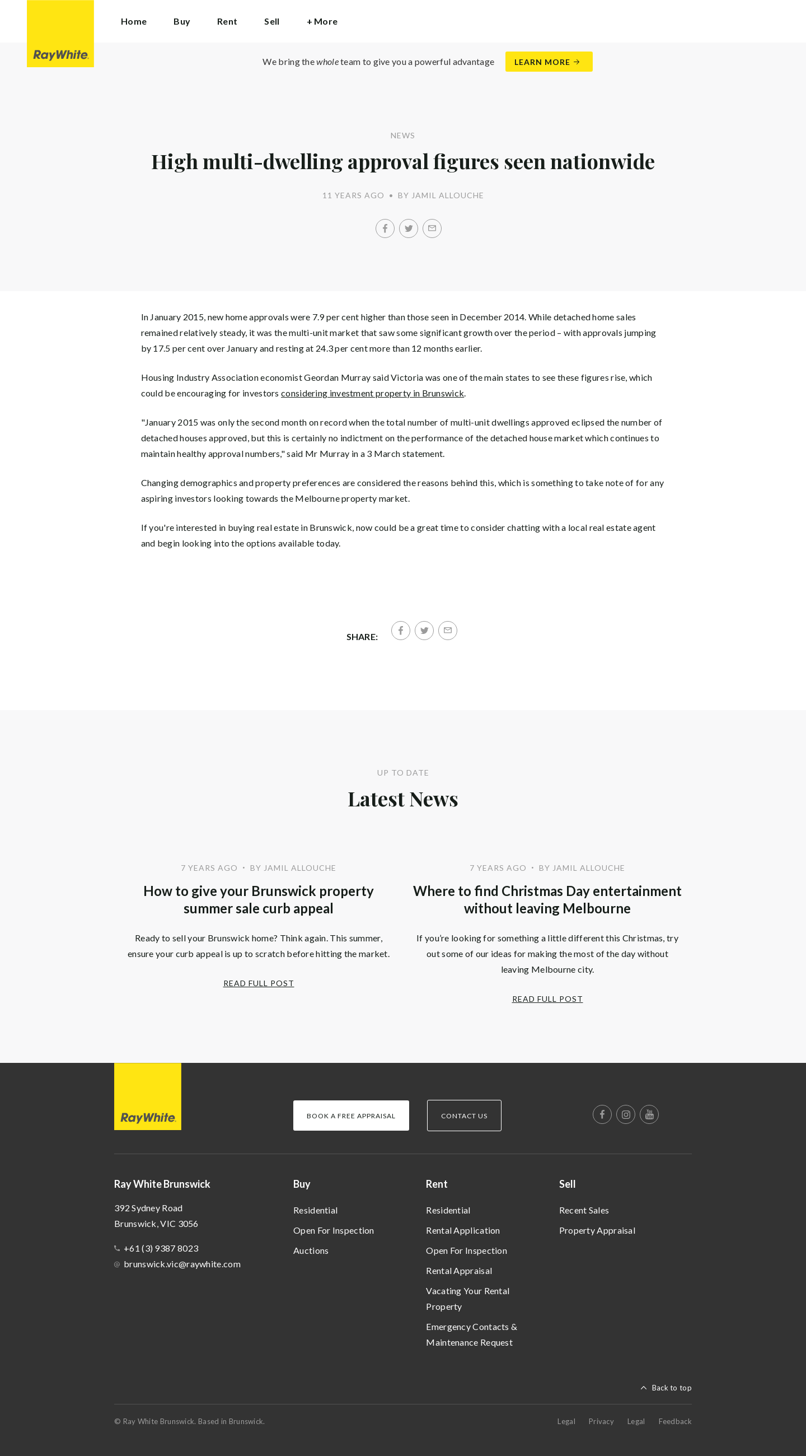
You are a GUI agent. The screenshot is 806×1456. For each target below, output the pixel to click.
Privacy (601, 1421)
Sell (567, 1184)
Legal (566, 1421)
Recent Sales (584, 1210)
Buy (302, 1184)
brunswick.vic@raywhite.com (182, 1263)
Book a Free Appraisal (351, 1116)
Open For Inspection (333, 1230)
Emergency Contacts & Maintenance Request (471, 1334)
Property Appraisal (597, 1230)
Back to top (672, 1387)
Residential (315, 1210)
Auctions (311, 1250)
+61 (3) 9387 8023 (161, 1248)
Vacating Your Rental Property (467, 1298)
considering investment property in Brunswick (372, 393)
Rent (437, 1184)
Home (134, 21)
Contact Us (464, 1116)
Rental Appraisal (459, 1270)
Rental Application (463, 1230)
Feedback (675, 1421)
